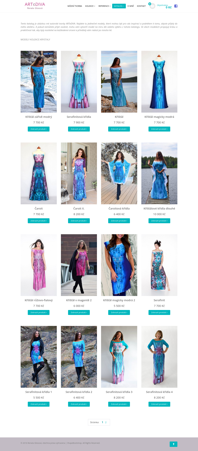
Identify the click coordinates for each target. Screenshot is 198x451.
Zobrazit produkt (39, 129)
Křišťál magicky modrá (159, 117)
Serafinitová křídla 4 (159, 392)
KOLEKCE (90, 6)
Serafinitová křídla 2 (79, 392)
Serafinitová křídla (79, 117)
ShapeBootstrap (74, 443)
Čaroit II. (78, 208)
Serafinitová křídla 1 (38, 392)
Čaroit (39, 208)
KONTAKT (141, 6)
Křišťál (119, 117)
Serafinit (159, 300)
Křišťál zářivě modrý (38, 117)
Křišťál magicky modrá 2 (119, 300)
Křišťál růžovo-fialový (39, 300)
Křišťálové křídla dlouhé (159, 208)
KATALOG (119, 6)
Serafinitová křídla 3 (119, 392)
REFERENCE (104, 6)
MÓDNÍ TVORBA (75, 6)
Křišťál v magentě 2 (79, 300)
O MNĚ (130, 6)
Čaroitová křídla (119, 208)
